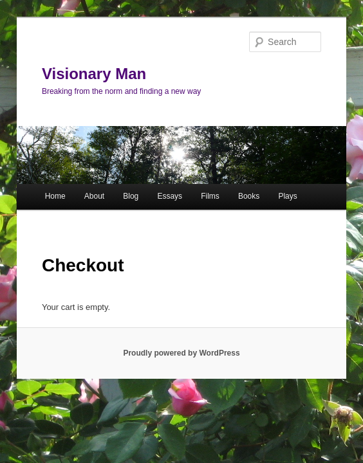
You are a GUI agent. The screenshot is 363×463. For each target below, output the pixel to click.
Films (210, 196)
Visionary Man (94, 73)
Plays (287, 196)
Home (55, 196)
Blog (130, 196)
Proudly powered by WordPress (181, 353)
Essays (169, 196)
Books (248, 196)
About (94, 196)
